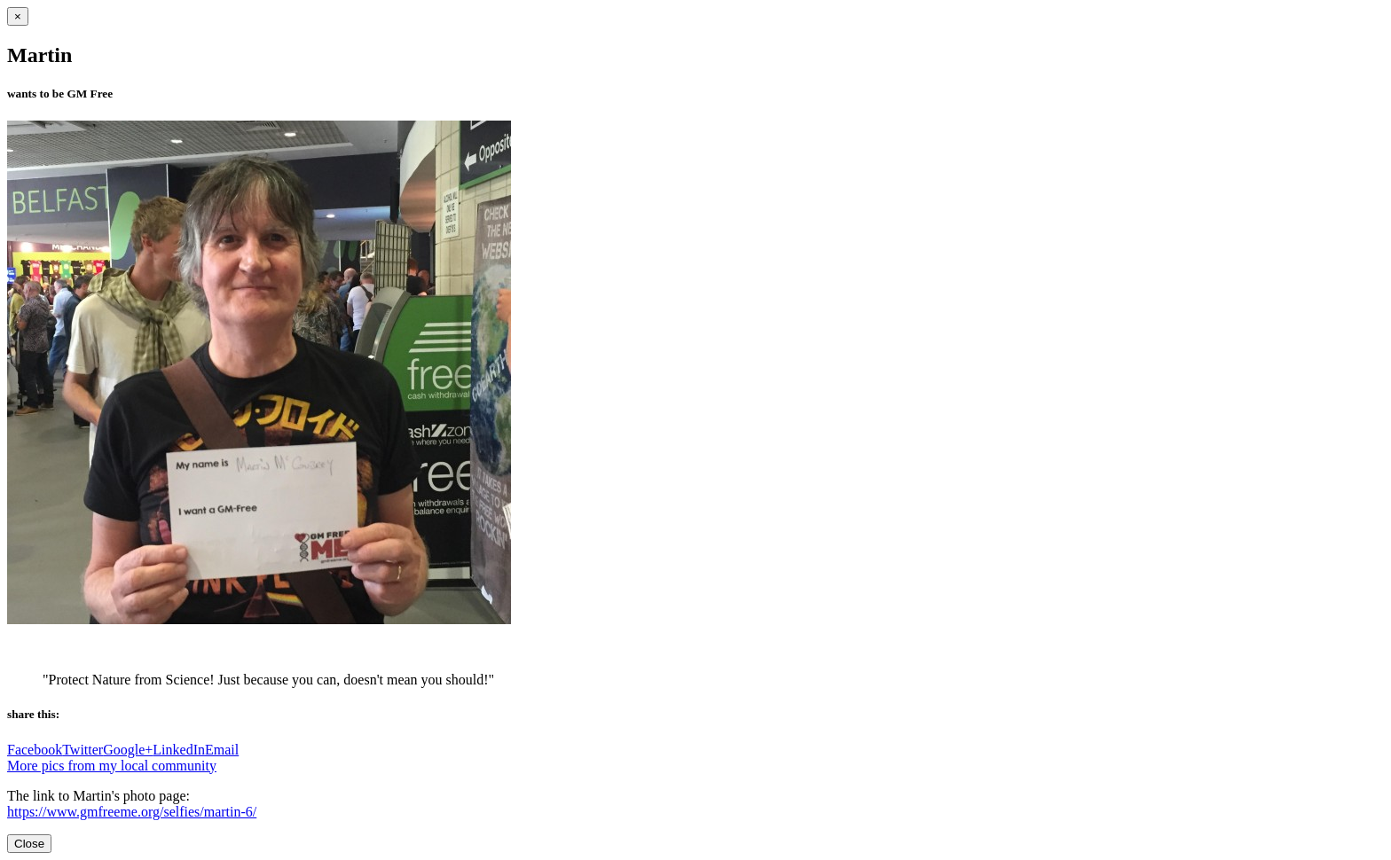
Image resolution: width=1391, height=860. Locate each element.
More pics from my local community (111, 765)
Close (29, 843)
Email (222, 749)
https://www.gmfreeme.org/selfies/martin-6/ (131, 811)
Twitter (82, 749)
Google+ (128, 749)
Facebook (34, 749)
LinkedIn (179, 749)
